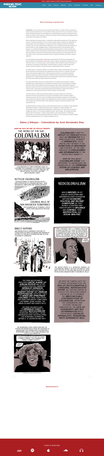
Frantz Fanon (47, 61)
